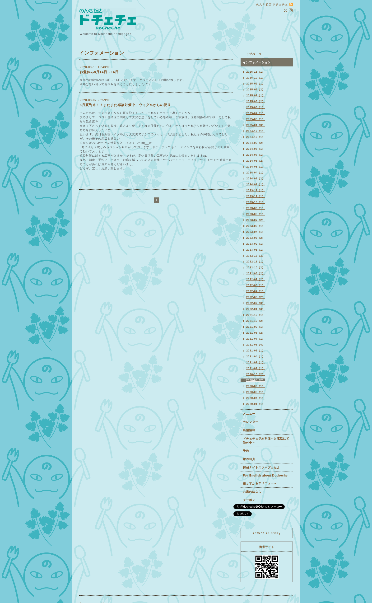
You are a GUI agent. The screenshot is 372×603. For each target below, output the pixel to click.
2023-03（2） (255, 237)
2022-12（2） (255, 255)
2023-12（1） (255, 190)
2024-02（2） (255, 178)
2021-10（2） (255, 320)
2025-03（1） (255, 119)
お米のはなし (252, 491)
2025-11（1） (255, 71)
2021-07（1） (255, 338)
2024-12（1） (255, 131)
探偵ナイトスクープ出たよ (261, 467)
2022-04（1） (255, 291)
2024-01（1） (255, 184)
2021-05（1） (255, 350)
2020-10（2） (255, 374)
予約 (246, 451)
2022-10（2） (255, 267)
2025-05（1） (255, 107)
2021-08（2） (255, 332)
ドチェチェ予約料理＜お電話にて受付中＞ (266, 440)
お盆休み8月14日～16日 (99, 72)
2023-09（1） (255, 208)
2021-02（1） (255, 362)
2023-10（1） (255, 202)
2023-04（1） (255, 231)
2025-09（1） (255, 83)
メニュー (249, 413)
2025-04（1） (255, 113)
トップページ (252, 54)
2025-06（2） (255, 101)
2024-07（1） (255, 154)
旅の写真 (249, 459)
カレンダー (250, 422)
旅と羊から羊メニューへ (260, 483)
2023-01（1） (255, 249)
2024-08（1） (255, 148)
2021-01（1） (255, 368)
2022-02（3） (255, 303)
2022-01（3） (255, 309)
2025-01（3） (255, 125)
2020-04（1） (255, 398)
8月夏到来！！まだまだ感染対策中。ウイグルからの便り (125, 105)
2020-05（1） (255, 392)
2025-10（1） (255, 77)
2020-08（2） (255, 380)
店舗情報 (249, 430)
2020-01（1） (255, 403)
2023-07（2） (255, 220)
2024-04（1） (255, 172)
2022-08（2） (255, 273)
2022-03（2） (255, 297)
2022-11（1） (255, 261)
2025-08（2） (255, 89)
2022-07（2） (255, 279)
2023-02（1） (255, 243)
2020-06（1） (255, 386)
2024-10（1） (255, 137)
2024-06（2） (255, 160)
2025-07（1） (255, 95)
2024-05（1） (255, 166)
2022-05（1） (255, 285)
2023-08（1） (255, 214)
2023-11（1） (255, 196)
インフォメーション (257, 62)
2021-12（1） (255, 314)
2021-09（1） (255, 326)
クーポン (249, 500)
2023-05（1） (255, 225)
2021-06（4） (255, 344)
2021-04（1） (255, 356)
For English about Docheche (265, 475)
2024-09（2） (255, 142)
